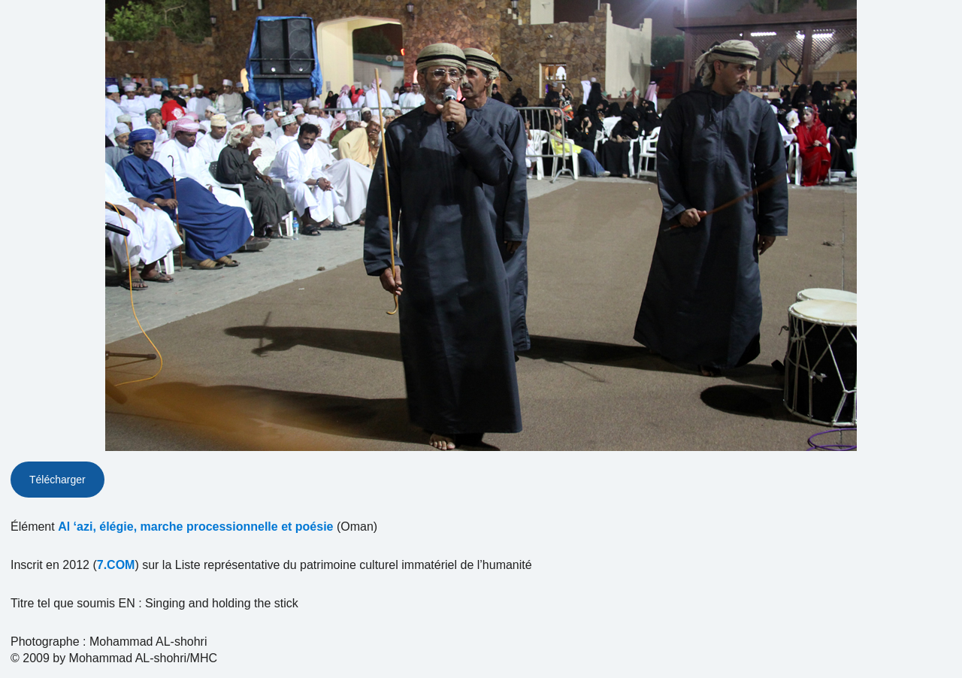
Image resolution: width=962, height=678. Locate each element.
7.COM (116, 564)
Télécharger (57, 480)
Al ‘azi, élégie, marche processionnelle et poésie (195, 526)
